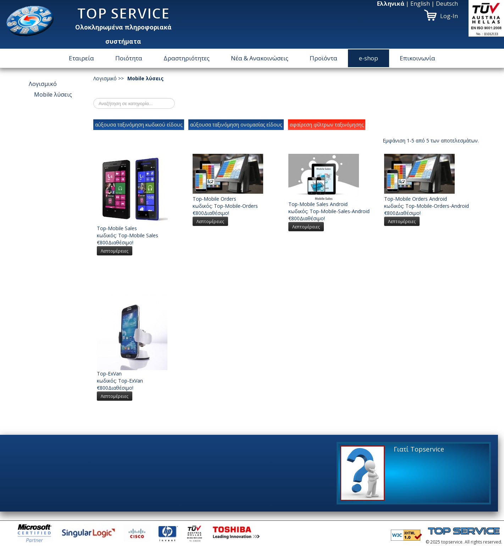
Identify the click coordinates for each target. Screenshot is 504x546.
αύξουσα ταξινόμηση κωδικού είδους (138, 124)
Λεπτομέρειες (114, 251)
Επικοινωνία (417, 58)
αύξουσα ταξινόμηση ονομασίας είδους (236, 124)
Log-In (449, 16)
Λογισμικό (43, 84)
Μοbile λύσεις (53, 94)
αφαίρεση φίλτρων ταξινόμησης (327, 124)
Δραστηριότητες (187, 58)
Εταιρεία (81, 58)
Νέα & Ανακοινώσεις (259, 58)
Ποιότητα (128, 58)
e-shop (368, 58)
